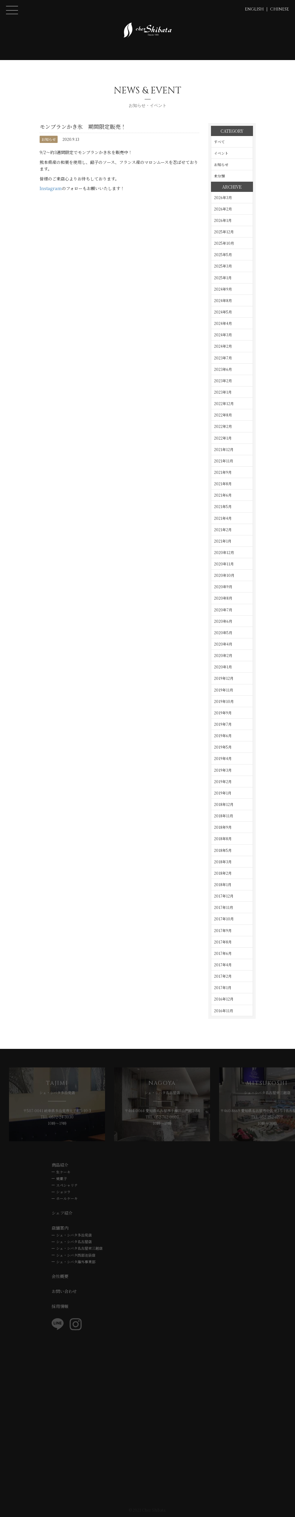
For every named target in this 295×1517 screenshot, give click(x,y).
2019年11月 (223, 689)
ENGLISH (254, 9)
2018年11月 (223, 815)
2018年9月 (223, 827)
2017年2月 (223, 976)
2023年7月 (223, 357)
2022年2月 (223, 426)
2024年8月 (223, 300)
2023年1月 (223, 392)
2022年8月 (223, 414)
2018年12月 (223, 804)
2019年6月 (223, 735)
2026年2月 (223, 208)
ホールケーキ (67, 1198)
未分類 (219, 175)
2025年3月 (223, 265)
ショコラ (63, 1191)
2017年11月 (223, 907)
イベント (221, 153)
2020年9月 (223, 586)
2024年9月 (223, 289)
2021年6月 (223, 495)
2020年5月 (223, 632)
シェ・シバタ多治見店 (74, 1234)
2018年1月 (222, 884)
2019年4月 (223, 758)
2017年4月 (223, 964)
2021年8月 (223, 483)
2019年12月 (223, 678)
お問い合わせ (64, 1291)
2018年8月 (223, 838)
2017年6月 (223, 953)
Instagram (51, 188)
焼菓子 (61, 1178)
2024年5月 (223, 311)
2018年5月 (223, 850)
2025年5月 (223, 254)
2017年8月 (223, 941)
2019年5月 (223, 746)
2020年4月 (223, 643)
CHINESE (279, 9)
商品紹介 (60, 1165)
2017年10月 (224, 918)
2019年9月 (223, 712)
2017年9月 (223, 930)
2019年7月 (223, 724)
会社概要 (60, 1276)
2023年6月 (223, 369)
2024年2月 (223, 346)
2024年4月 (223, 323)
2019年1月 (222, 792)
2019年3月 (223, 770)
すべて (219, 141)
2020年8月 (223, 598)
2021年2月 (223, 529)
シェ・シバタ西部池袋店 (75, 1255)
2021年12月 (223, 449)
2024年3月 (223, 334)
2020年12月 (224, 552)
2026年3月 (223, 197)
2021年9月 (223, 472)
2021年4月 (223, 518)
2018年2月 (223, 873)
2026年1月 (223, 220)
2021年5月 (223, 506)
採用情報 (60, 1306)
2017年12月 (223, 895)
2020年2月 (223, 655)
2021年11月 (223, 460)
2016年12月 (223, 998)
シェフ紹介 (62, 1213)
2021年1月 (222, 541)
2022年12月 (224, 403)
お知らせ (48, 139)
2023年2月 (223, 380)
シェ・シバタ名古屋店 (74, 1241)
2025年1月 (223, 277)
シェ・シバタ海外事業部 (75, 1261)
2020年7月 (223, 609)
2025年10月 (224, 243)
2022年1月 (223, 438)
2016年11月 (223, 1010)
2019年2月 (223, 781)
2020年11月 (224, 563)
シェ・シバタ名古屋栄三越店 (79, 1248)
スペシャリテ (67, 1185)
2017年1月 (222, 987)
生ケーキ (63, 1171)
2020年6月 (223, 621)
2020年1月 (223, 666)
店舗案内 (60, 1228)
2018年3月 (223, 861)
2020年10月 (224, 575)
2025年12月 (224, 231)
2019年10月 (224, 701)
